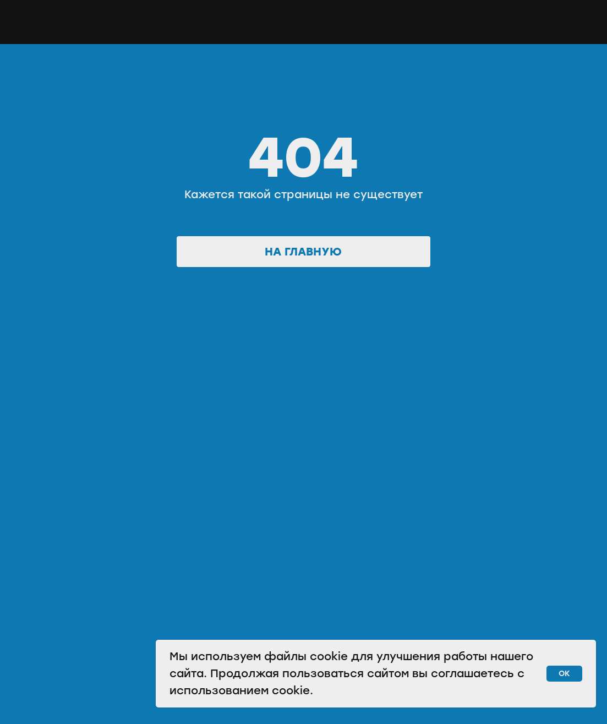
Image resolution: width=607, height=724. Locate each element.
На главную (303, 251)
